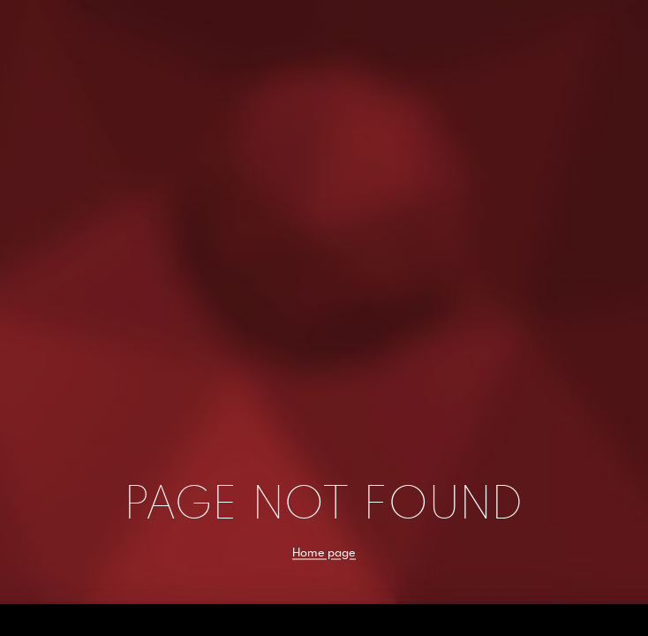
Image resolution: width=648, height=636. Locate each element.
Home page (324, 551)
